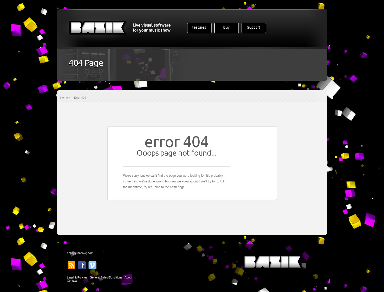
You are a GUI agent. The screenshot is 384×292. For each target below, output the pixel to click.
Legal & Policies (77, 277)
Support (253, 27)
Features (199, 27)
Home (64, 97)
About (128, 277)
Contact (72, 280)
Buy (226, 27)
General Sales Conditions (106, 277)
